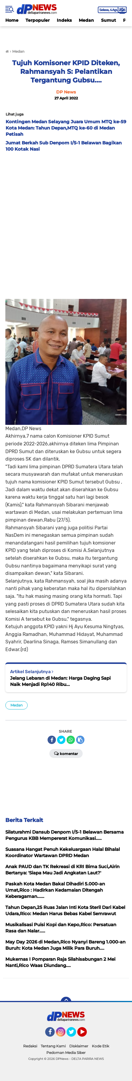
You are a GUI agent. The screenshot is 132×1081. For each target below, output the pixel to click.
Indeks (64, 20)
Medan (86, 20)
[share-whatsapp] (71, 740)
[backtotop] (66, 1002)
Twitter (74, 1034)
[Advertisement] (66, 224)
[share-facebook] (52, 740)
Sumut (108, 20)
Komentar (66, 753)
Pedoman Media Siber (66, 1052)
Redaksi (30, 1046)
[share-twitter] (61, 740)
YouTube (86, 1034)
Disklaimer (78, 1046)
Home (11, 20)
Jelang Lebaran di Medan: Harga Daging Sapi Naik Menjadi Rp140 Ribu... (60, 681)
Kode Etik (100, 1046)
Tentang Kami (53, 1046)
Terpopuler (38, 20)
